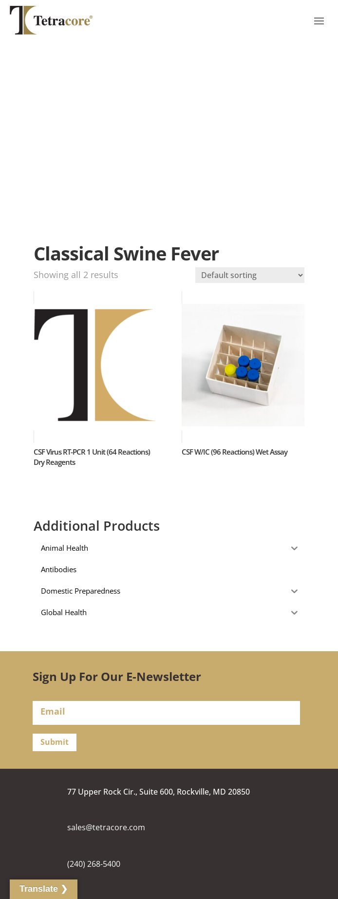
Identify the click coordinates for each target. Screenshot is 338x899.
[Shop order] (249, 275)
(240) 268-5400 (93, 864)
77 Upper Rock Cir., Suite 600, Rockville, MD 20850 (158, 791)
